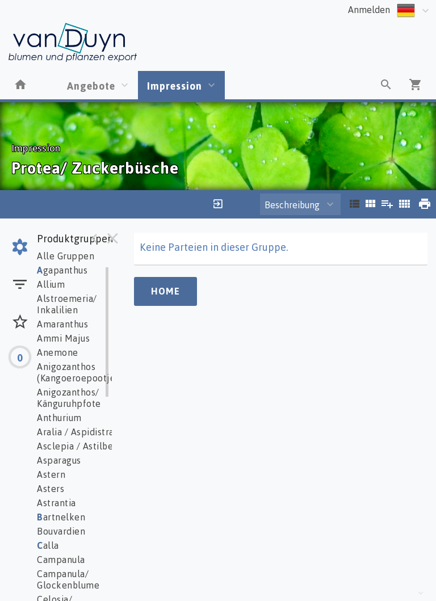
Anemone (57, 352)
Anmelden (369, 9)
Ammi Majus (63, 338)
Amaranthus (62, 324)
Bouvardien (61, 531)
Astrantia (56, 502)
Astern (51, 474)
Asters (50, 488)
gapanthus (62, 270)
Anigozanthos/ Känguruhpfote (69, 397)
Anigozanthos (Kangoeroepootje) (78, 372)
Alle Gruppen (65, 256)
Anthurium (59, 417)
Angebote (91, 85)
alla (48, 545)
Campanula (61, 559)
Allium (51, 284)
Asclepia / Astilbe (75, 446)
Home (165, 291)
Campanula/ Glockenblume (68, 579)
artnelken (61, 517)
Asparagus (59, 460)
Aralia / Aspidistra (75, 432)
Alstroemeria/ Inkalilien (67, 304)
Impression (174, 85)
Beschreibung (292, 205)
